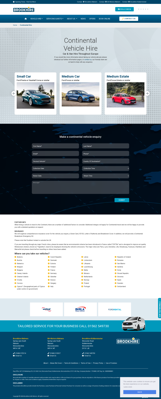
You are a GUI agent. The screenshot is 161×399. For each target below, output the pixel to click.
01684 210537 (53, 353)
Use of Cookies (111, 363)
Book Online (104, 19)
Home (15, 25)
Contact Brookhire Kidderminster (134, 2)
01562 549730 (88, 353)
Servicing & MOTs (54, 19)
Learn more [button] (128, 387)
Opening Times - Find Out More (24, 2)
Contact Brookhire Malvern (87, 2)
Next (147, 93)
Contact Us (129, 19)
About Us (71, 19)
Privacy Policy (98, 363)
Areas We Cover (56, 363)
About (45, 363)
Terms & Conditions (71, 363)
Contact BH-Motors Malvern (110, 2)
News (83, 19)
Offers (92, 19)
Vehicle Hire (35, 19)
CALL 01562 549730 (94, 326)
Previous (13, 93)
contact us (88, 60)
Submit (122, 200)
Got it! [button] (140, 392)
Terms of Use (86, 363)
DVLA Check (124, 9)
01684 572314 (19, 353)
